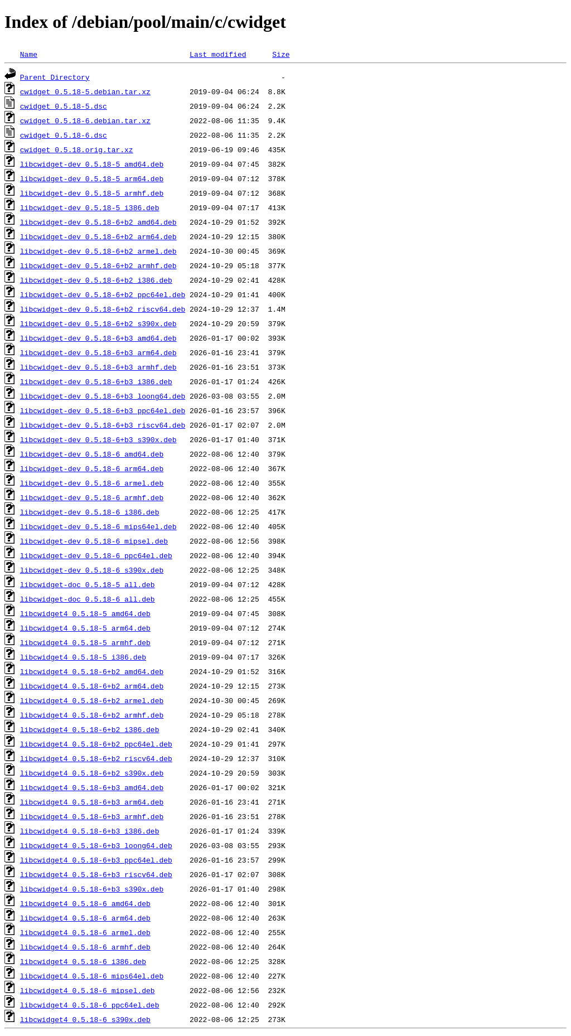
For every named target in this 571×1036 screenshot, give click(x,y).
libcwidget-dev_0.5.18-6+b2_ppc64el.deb (102, 294)
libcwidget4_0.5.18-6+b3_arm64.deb (91, 802)
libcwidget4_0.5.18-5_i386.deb (83, 657)
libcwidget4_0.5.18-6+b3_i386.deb (89, 831)
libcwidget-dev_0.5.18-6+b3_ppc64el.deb (102, 410)
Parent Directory (55, 77)
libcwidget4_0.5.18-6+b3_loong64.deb (96, 845)
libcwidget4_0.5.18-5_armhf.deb (85, 642)
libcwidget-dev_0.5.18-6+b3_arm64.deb (98, 352)
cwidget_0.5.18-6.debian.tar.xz (85, 120)
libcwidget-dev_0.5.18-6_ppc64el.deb (96, 555)
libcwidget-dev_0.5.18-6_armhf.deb (91, 497)
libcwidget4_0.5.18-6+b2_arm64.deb (91, 686)
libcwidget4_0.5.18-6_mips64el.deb (91, 976)
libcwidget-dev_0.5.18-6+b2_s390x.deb (98, 323)
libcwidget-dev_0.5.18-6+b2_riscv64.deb (102, 309)
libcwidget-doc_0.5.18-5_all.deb (87, 584)
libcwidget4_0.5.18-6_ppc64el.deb (89, 1005)
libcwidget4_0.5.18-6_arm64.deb (85, 918)
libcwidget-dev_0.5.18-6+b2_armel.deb (98, 251)
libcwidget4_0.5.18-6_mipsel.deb (87, 990)
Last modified (218, 54)
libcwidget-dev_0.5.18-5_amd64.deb (91, 164)
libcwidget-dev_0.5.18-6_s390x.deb (91, 570)
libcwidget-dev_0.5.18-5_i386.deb (89, 207)
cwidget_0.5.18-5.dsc (63, 106)
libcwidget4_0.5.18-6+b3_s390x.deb (91, 889)
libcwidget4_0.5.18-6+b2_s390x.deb (91, 773)
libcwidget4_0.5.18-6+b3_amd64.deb (91, 787)
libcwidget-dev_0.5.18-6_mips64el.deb (98, 526)
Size (280, 54)
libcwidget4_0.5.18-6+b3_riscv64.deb (96, 874)
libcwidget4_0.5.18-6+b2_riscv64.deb (96, 758)
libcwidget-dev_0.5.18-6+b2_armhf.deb (98, 265)
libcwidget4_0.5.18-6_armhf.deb (85, 947)
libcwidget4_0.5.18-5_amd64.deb (85, 613)
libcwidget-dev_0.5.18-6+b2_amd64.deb (98, 222)
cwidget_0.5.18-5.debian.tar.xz (85, 91)
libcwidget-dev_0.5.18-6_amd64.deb (91, 454)
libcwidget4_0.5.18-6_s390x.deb (85, 1019)
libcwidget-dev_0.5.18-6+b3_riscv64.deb (102, 425)
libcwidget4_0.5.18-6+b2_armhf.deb (91, 715)
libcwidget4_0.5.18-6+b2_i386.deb (89, 729)
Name (28, 54)
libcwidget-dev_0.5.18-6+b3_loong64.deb (102, 396)
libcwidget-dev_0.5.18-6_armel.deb (91, 483)
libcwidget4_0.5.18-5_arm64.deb (85, 628)
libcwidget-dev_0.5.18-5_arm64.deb (91, 178)
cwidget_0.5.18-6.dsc (63, 135)
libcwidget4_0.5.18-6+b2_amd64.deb (91, 671)
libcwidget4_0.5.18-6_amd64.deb (85, 903)
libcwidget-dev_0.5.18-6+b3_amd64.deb (98, 338)
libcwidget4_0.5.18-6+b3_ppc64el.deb (96, 860)
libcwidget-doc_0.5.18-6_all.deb (87, 599)
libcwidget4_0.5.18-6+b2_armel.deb (91, 700)
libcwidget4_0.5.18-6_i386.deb (83, 961)
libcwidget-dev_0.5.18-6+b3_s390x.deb (98, 439)
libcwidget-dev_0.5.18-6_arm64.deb (91, 468)
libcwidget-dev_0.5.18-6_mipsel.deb (94, 541)
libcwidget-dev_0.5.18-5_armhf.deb (91, 193)
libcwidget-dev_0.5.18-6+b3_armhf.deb (98, 367)
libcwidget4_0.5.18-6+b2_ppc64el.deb (96, 744)
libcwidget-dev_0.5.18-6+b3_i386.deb (96, 381)
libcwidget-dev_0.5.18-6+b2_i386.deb (96, 280)
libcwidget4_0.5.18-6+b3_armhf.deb (91, 816)
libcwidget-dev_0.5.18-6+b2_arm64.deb (98, 236)
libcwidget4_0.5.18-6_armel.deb (85, 932)
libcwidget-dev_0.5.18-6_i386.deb (89, 512)
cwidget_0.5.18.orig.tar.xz (76, 149)
